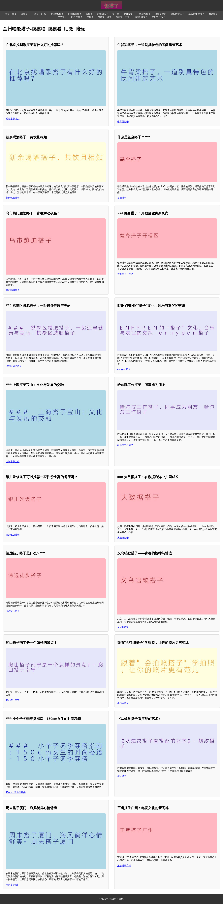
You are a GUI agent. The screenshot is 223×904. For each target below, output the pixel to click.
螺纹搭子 (121, 776)
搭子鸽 (115, 14)
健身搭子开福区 (125, 274)
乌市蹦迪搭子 (12, 290)
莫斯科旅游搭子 (196, 14)
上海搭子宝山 (12, 461)
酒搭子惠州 (160, 14)
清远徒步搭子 (12, 611)
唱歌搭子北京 (12, 118)
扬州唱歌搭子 (74, 14)
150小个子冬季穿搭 (16, 792)
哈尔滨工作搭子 (125, 445)
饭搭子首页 (11, 14)
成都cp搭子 (129, 14)
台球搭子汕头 (105, 17)
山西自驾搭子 (140, 17)
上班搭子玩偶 (39, 14)
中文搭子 (62, 17)
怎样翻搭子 (102, 14)
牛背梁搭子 (123, 121)
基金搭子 (121, 197)
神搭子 (90, 17)
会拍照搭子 (123, 703)
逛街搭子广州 (122, 17)
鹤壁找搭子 (145, 14)
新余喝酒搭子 (12, 197)
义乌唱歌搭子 (124, 627)
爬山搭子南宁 (12, 700)
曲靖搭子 (213, 14)
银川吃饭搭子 (12, 534)
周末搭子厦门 (12, 884)
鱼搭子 (89, 14)
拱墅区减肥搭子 (14, 366)
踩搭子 (24, 14)
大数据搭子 (123, 537)
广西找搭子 (76, 17)
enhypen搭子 (124, 369)
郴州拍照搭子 (158, 17)
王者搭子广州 (124, 865)
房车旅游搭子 (177, 14)
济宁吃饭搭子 (57, 14)
